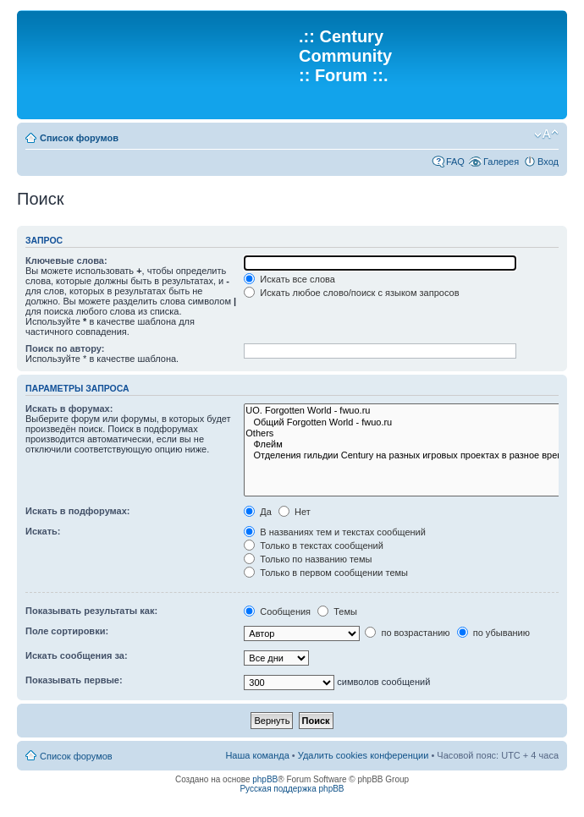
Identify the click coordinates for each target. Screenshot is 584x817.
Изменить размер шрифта (546, 134)
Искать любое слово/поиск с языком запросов (351, 293)
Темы (337, 611)
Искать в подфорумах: (77, 511)
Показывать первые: (74, 680)
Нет (294, 512)
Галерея (501, 161)
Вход (548, 161)
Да (258, 512)
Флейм (411, 444)
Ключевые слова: (66, 260)
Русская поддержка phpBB (292, 788)
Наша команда (257, 755)
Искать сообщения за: (76, 655)
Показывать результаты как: (91, 611)
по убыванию (493, 633)
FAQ (455, 161)
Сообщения (277, 611)
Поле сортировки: (66, 631)
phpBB (265, 779)
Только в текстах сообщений (313, 545)
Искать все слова (289, 279)
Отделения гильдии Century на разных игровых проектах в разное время (411, 455)
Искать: (42, 531)
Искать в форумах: (69, 408)
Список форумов (79, 138)
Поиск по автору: (64, 348)
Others (411, 433)
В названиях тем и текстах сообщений (335, 532)
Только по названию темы (308, 559)
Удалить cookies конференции (363, 755)
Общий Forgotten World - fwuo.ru (411, 422)
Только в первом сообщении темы (326, 573)
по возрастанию (407, 633)
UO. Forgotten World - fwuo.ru (411, 410)
